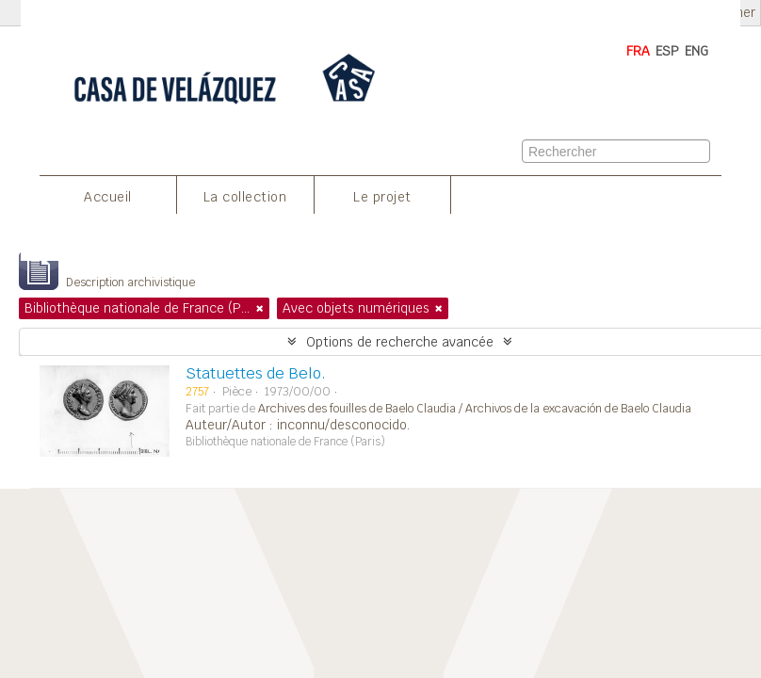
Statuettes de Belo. (256, 373)
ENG (696, 50)
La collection (245, 196)
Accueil (108, 196)
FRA (638, 50)
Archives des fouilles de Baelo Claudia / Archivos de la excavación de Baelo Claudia (474, 408)
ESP (667, 50)
